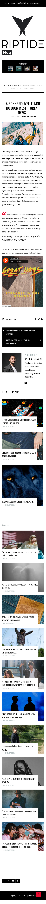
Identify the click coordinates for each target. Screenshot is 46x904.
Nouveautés (15, 85)
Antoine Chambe (29, 116)
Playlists (22, 2)
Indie (7, 319)
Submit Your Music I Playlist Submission (22, 4)
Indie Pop (12, 319)
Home (5, 85)
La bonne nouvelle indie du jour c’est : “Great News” (22, 108)
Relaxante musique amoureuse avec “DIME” (18, 501)
